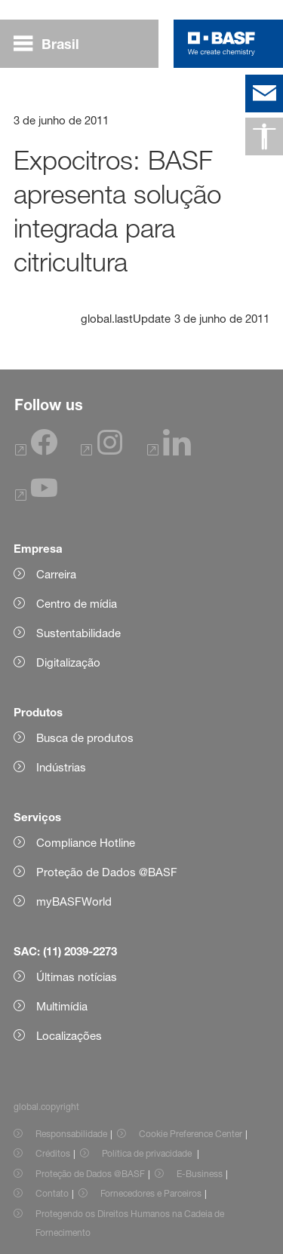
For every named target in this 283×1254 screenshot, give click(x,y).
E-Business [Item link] (200, 1173)
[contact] (264, 93)
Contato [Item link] (52, 1193)
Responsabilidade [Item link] (71, 1133)
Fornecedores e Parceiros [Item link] (150, 1193)
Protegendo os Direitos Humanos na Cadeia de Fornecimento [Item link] (129, 1223)
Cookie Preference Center (190, 1133)
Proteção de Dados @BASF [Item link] (90, 1173)
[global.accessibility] (264, 136)
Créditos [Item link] (52, 1153)
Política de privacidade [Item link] (148, 1153)
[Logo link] (221, 44)
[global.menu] (52, 44)
